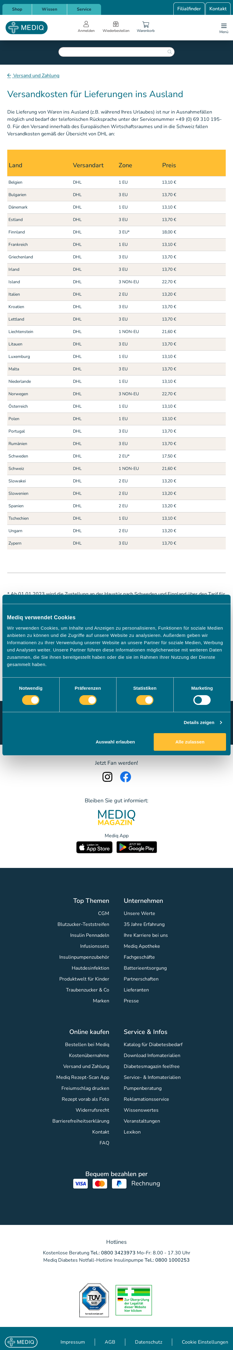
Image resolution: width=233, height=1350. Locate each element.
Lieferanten (136, 990)
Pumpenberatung (143, 1088)
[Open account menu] (86, 28)
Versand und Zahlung (35, 75)
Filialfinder (189, 8)
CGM (103, 913)
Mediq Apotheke (142, 946)
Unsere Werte (139, 913)
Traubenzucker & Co (87, 990)
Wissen (49, 9)
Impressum (73, 1342)
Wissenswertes (141, 1110)
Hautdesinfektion (90, 968)
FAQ (104, 1143)
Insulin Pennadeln (89, 935)
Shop (17, 9)
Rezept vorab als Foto (85, 1099)
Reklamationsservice (146, 1099)
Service (84, 9)
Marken (101, 1001)
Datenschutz (148, 1342)
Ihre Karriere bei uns (146, 935)
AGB (110, 1342)
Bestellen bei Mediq (87, 1044)
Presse (131, 1001)
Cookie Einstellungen (205, 1342)
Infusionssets (94, 946)
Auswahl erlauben (115, 741)
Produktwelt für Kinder (84, 979)
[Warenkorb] (145, 28)
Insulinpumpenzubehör (84, 957)
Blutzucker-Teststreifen (83, 924)
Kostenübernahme (89, 1055)
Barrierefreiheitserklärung (80, 1121)
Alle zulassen (189, 741)
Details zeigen (199, 722)
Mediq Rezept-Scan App (82, 1077)
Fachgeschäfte (139, 957)
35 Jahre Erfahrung (144, 924)
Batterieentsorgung (145, 968)
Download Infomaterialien (152, 1055)
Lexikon (132, 1132)
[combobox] (116, 52)
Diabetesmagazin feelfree (152, 1066)
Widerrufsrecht (92, 1110)
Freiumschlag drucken (85, 1088)
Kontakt (218, 8)
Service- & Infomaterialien (152, 1077)
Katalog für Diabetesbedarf (153, 1044)
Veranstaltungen (142, 1121)
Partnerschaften (141, 979)
